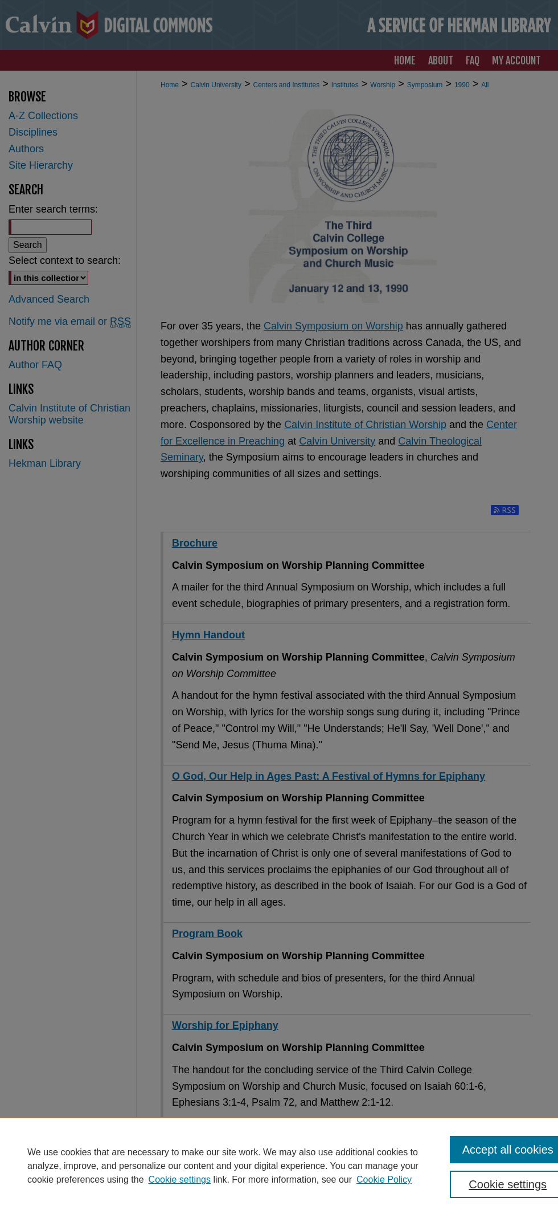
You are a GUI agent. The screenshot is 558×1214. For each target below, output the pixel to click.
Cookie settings (180, 1179)
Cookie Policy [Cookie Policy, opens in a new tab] (384, 1179)
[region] (279, 1165)
